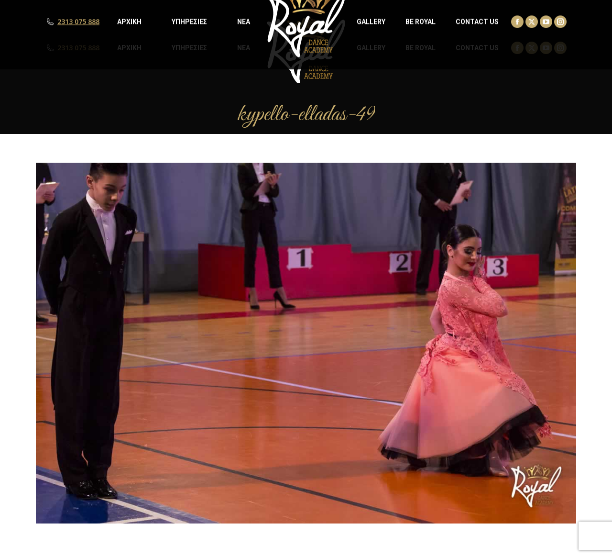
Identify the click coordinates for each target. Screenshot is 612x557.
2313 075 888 (78, 48)
